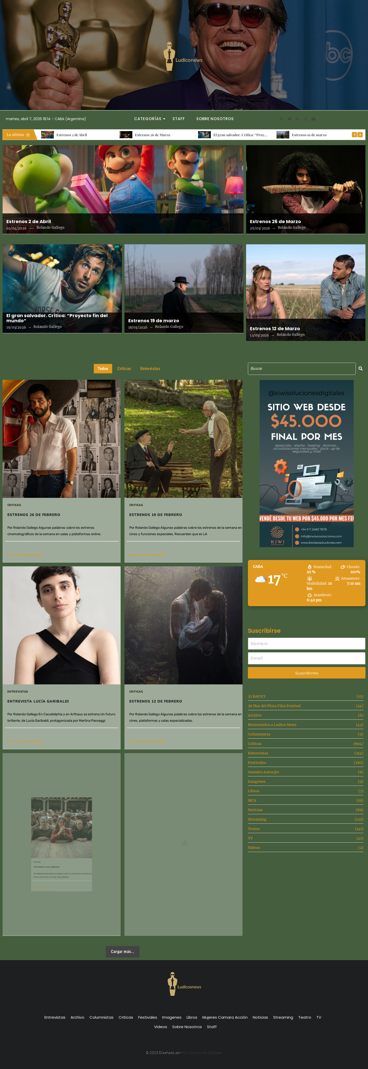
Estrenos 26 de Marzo (152, 134)
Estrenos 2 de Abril (71, 134)
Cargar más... (122, 951)
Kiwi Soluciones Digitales (202, 1052)
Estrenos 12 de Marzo (275, 328)
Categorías (149, 118)
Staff (178, 118)
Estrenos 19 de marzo (309, 134)
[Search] (302, 369)
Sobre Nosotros (215, 118)
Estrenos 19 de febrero (169, 493)
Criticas (14, 505)
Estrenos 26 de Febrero (33, 514)
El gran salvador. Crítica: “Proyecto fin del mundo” (254, 134)
